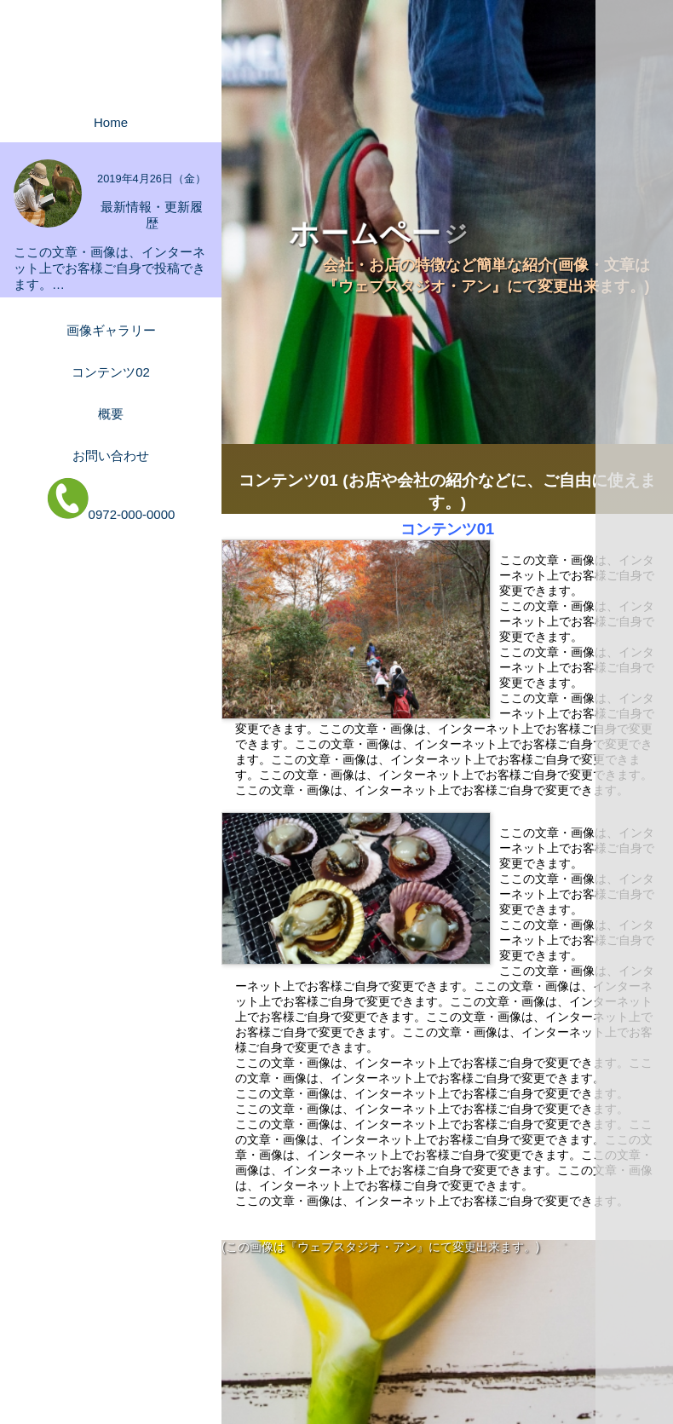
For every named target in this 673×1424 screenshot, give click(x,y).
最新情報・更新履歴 (152, 214)
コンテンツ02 (111, 372)
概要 (111, 413)
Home (111, 122)
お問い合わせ (110, 455)
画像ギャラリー (111, 330)
